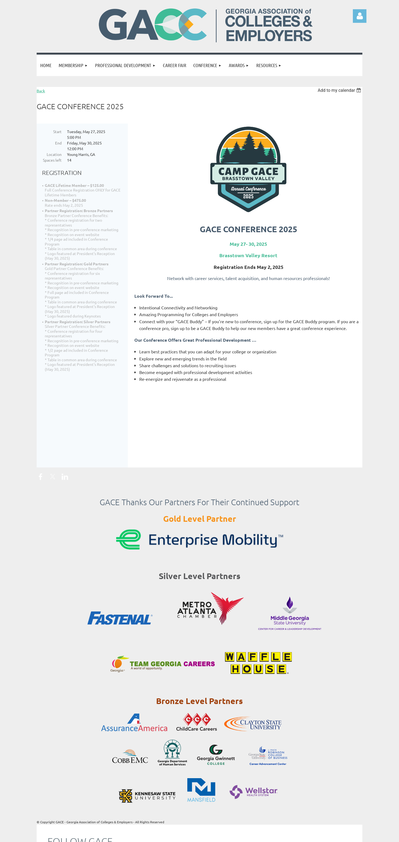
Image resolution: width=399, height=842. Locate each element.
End (58, 142)
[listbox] (340, 90)
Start (57, 131)
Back (41, 90)
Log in (359, 16)
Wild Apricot (298, 835)
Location (54, 154)
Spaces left (52, 160)
